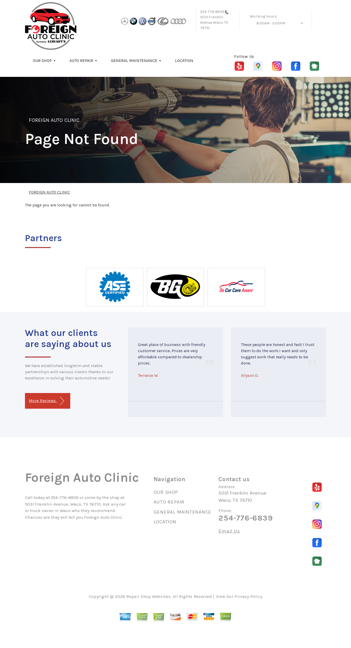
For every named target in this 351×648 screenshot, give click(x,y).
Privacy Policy (248, 596)
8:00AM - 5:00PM (271, 23)
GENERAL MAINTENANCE (134, 60)
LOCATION (184, 60)
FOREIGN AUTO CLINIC (54, 120)
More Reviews (46, 401)
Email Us (229, 531)
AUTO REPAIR (81, 60)
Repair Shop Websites (148, 596)
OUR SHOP (42, 60)
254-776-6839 (212, 12)
